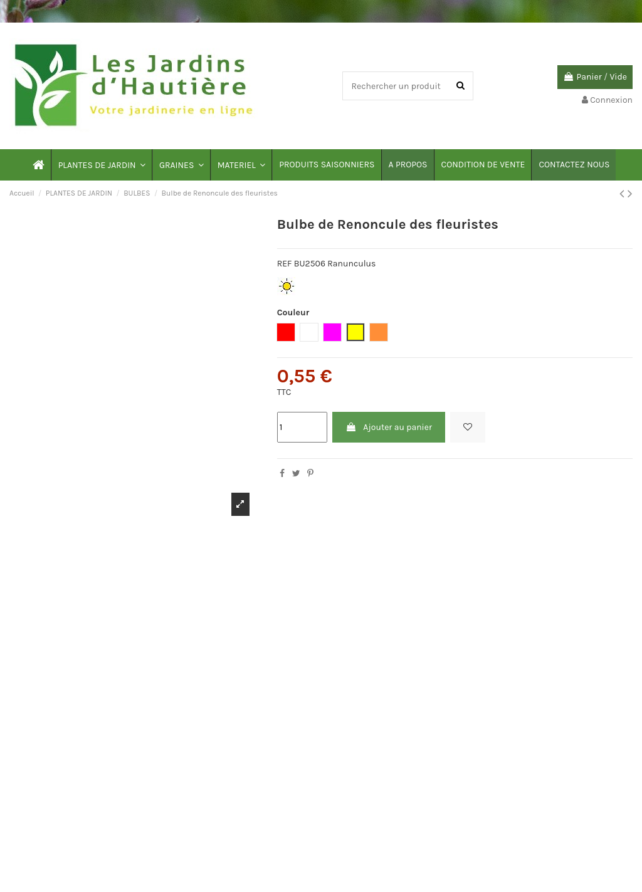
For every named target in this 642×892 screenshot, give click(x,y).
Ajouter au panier (388, 427)
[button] (101, 165)
